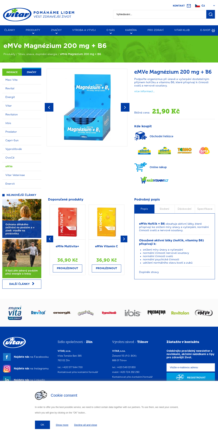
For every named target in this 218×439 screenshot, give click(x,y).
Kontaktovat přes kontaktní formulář (78, 372)
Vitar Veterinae (15, 175)
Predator (11, 132)
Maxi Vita (11, 80)
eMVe (8, 166)
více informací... (144, 91)
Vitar (8, 105)
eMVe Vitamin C (106, 246)
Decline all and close (85, 424)
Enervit (10, 184)
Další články (21, 283)
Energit (10, 97)
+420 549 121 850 (126, 367)
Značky (31, 72)
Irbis (8, 123)
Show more (62, 424)
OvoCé (9, 157)
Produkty (9, 54)
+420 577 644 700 (72, 367)
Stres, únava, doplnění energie (37, 54)
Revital (9, 88)
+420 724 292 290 (129, 372)
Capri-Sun (11, 140)
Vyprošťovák (13, 149)
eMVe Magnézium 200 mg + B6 (80, 54)
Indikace (12, 72)
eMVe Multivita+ (67, 246)
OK (42, 424)
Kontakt (179, 6)
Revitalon (11, 114)
